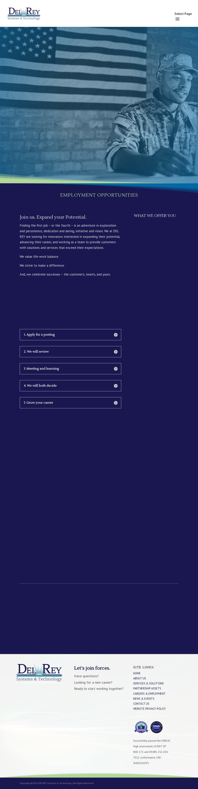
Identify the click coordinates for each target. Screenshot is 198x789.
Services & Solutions (148, 683)
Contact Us (141, 703)
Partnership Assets (147, 688)
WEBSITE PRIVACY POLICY (149, 709)
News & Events (143, 698)
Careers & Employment (149, 693)
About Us (139, 678)
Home (137, 673)
